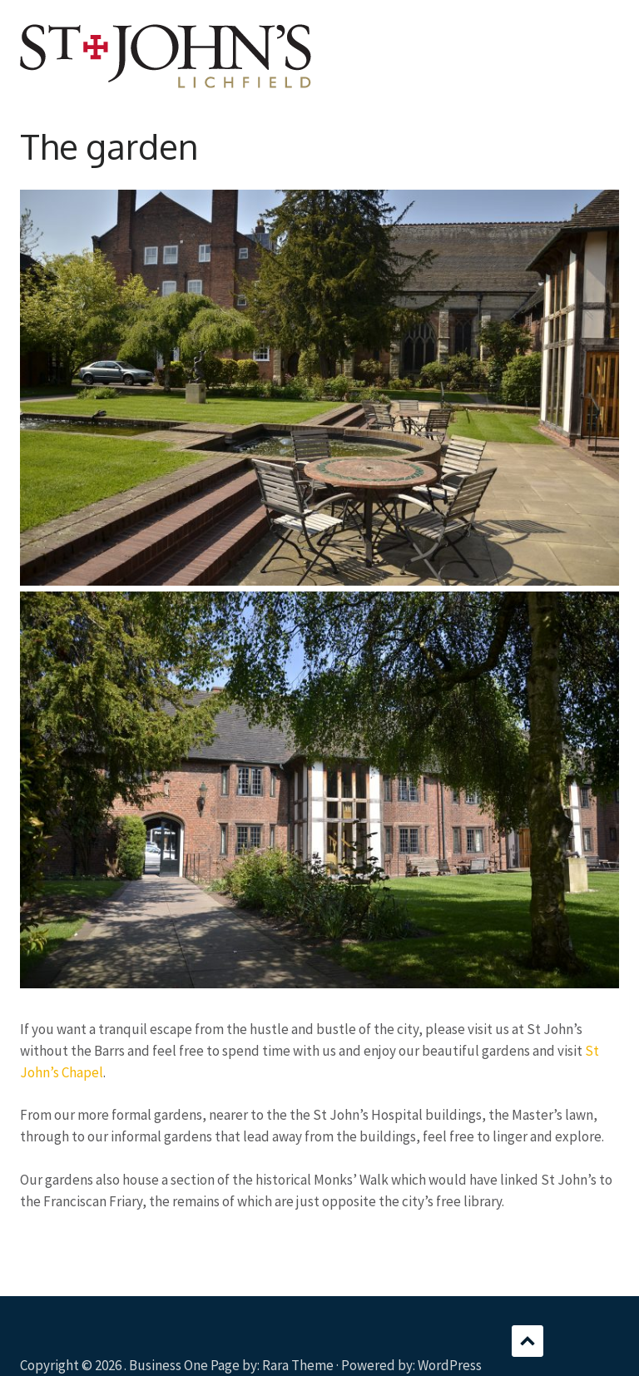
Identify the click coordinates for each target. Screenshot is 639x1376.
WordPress (450, 1365)
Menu (606, 36)
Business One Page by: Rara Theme (231, 1365)
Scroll (527, 1341)
